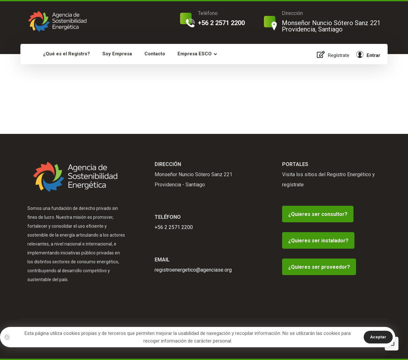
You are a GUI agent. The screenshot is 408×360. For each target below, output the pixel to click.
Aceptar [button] (378, 337)
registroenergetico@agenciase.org (193, 270)
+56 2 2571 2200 (174, 227)
